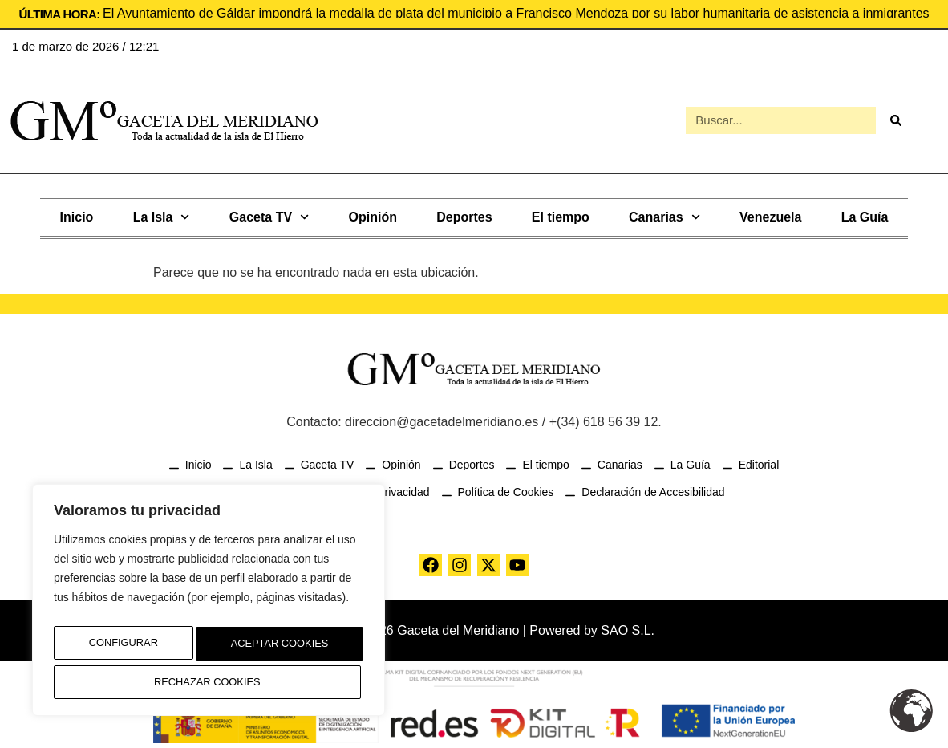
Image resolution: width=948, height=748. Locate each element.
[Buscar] (896, 118)
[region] (208, 606)
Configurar (118, 648)
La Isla (161, 213)
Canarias (664, 213)
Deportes (464, 214)
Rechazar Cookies (273, 648)
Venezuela (770, 214)
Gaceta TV (269, 213)
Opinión (373, 214)
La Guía (865, 214)
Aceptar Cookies (209, 682)
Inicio (77, 214)
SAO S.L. (627, 627)
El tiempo (560, 214)
